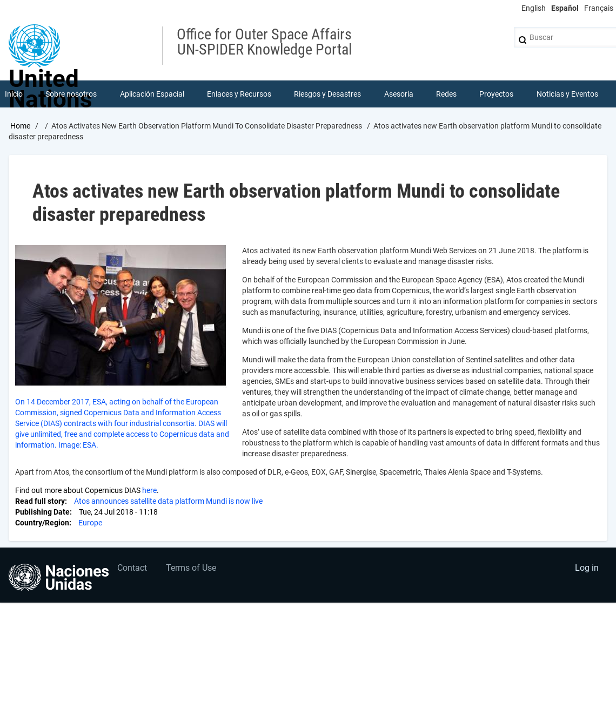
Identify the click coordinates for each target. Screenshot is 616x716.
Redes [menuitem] (446, 94)
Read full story (40, 501)
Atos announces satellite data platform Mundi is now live (168, 501)
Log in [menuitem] (587, 568)
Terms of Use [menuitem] (191, 568)
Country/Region (42, 522)
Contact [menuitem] (132, 568)
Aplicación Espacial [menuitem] (152, 94)
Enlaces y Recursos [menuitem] (239, 94)
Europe (90, 522)
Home (20, 125)
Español (565, 8)
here (149, 490)
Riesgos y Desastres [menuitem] (327, 94)
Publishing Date (42, 512)
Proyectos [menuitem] (496, 94)
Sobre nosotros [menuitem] (71, 94)
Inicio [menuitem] (14, 94)
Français (598, 8)
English (533, 8)
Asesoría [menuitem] (398, 94)
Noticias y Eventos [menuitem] (567, 94)
